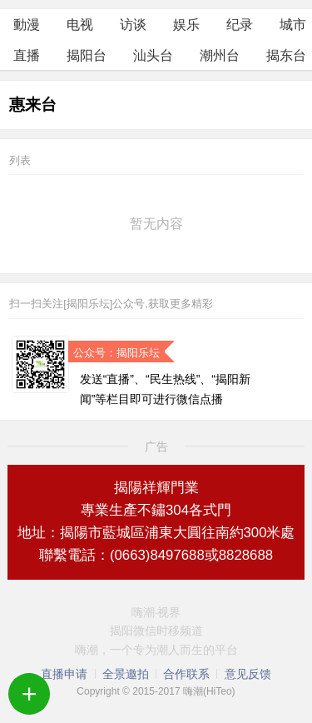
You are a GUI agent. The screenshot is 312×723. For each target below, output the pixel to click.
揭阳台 (86, 55)
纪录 (239, 24)
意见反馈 (248, 674)
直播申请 (64, 674)
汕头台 (153, 55)
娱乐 (186, 24)
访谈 (133, 24)
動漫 (26, 24)
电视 (80, 24)
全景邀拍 (125, 674)
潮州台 (220, 55)
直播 (26, 55)
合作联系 (186, 674)
